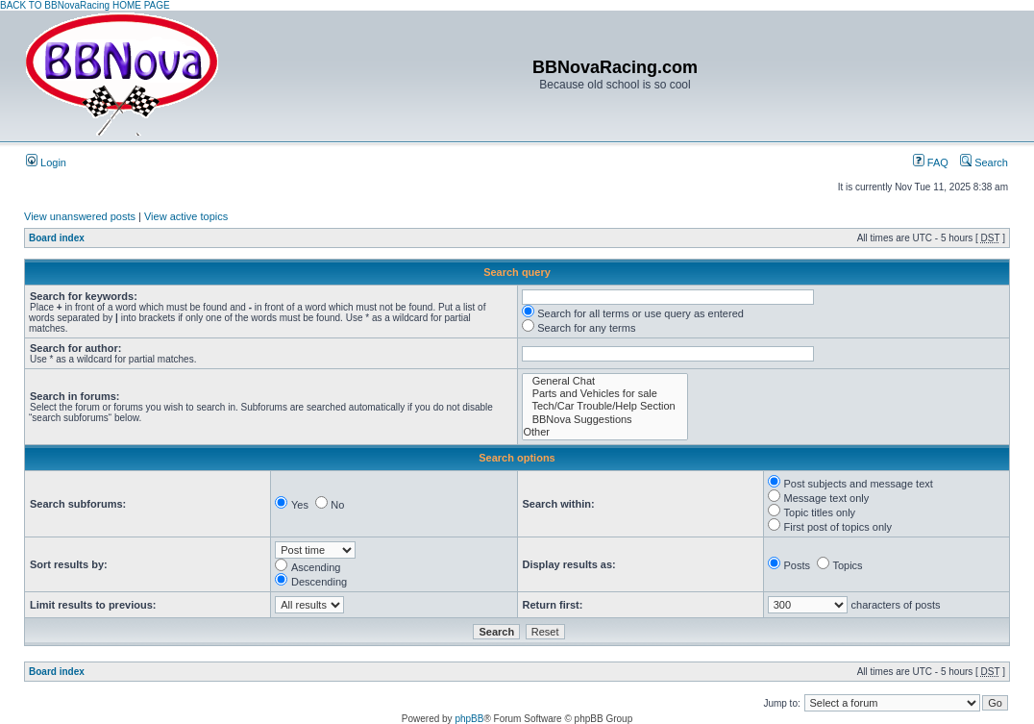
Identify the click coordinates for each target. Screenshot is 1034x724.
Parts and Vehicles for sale (605, 393)
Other (605, 432)
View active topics (186, 216)
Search (984, 162)
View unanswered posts (79, 216)
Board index (57, 238)
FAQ (930, 162)
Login (46, 162)
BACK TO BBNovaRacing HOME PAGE (85, 5)
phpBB (469, 718)
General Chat (605, 381)
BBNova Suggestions (605, 419)
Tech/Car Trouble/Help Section (605, 406)
